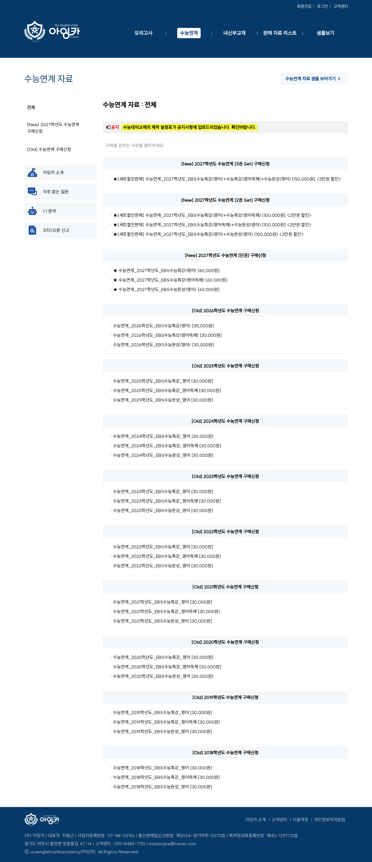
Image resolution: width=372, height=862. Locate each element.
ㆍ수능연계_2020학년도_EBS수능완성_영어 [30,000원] (161, 676)
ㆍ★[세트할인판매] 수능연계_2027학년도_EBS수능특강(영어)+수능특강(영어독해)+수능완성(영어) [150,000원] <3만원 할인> (225, 179)
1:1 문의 (41, 211)
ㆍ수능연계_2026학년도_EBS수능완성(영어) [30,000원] (161, 344)
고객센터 (340, 6)
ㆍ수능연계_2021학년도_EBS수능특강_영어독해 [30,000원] (164, 611)
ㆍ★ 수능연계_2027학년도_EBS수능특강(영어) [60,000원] (164, 270)
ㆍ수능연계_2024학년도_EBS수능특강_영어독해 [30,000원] (165, 445)
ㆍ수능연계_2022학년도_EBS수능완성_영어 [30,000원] (161, 565)
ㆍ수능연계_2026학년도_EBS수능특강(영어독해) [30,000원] (165, 335)
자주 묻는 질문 (48, 191)
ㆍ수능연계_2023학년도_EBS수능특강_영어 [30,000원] (161, 491)
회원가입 (304, 6)
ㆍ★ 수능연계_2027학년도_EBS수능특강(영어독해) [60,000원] (168, 280)
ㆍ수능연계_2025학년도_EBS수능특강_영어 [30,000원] (161, 381)
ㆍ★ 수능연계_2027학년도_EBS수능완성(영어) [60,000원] (164, 289)
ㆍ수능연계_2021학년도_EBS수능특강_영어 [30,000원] (160, 602)
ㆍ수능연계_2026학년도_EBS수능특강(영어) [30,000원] (161, 325)
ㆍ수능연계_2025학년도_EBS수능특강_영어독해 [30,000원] (165, 390)
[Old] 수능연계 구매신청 (49, 149)
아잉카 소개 (45, 172)
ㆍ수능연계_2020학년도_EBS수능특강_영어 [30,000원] (161, 657)
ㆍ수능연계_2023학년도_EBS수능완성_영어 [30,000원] (161, 510)
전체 (31, 107)
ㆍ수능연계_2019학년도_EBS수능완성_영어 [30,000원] (160, 731)
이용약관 (300, 819)
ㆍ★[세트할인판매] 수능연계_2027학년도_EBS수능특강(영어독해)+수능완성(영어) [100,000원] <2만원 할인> (210, 224)
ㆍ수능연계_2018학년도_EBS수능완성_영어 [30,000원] (160, 786)
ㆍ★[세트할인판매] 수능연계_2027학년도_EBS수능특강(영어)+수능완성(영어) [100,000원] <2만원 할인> (206, 234)
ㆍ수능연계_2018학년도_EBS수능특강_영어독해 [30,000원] (164, 777)
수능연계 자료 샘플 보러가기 (313, 78)
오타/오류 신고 (48, 230)
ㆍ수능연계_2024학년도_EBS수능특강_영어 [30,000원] (161, 436)
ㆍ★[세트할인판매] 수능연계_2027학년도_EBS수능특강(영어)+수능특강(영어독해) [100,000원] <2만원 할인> (210, 215)
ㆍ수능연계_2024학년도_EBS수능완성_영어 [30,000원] (161, 455)
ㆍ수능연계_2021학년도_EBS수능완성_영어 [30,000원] (160, 621)
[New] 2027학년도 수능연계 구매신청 (53, 128)
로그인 (322, 6)
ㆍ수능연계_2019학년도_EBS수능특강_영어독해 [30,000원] (164, 722)
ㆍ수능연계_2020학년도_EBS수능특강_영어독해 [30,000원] (165, 666)
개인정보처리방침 (329, 819)
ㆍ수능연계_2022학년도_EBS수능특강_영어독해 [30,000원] (165, 556)
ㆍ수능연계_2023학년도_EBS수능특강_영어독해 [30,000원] (165, 501)
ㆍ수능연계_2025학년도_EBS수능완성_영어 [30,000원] (161, 400)
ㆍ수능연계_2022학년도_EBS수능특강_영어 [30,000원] (161, 546)
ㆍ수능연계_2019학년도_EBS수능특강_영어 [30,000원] (160, 712)
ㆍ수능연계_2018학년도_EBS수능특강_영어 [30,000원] (160, 767)
